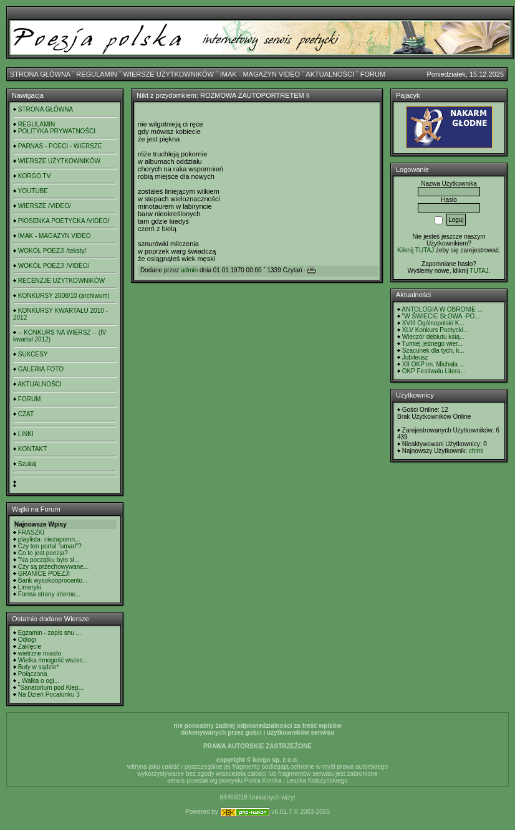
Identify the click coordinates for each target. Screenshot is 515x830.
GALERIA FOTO (41, 369)
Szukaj (27, 463)
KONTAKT (32, 449)
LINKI (26, 434)
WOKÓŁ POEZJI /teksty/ (52, 250)
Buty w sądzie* (38, 667)
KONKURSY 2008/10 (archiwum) (64, 295)
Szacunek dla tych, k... (433, 350)
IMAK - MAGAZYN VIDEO (260, 74)
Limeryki (29, 587)
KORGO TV (34, 176)
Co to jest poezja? (43, 553)
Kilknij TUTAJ (415, 250)
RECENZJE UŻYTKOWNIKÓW (61, 280)
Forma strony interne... (49, 594)
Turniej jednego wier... (432, 343)
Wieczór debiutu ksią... (433, 336)
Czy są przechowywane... (53, 566)
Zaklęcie (29, 646)
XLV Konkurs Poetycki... (435, 330)
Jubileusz (415, 357)
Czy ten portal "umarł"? (50, 546)
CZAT (26, 414)
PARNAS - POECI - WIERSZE (60, 146)
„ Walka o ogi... (38, 680)
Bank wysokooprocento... (53, 580)
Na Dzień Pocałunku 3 (49, 694)
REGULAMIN (96, 74)
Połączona (32, 673)
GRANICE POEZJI (44, 573)
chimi (476, 450)
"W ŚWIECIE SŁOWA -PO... (441, 316)
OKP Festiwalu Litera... (434, 371)
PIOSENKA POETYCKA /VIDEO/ (64, 220)
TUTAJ (478, 270)
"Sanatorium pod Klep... (51, 687)
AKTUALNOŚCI (330, 74)
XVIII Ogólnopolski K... (433, 323)
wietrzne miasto (39, 653)
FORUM (372, 74)
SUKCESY (33, 354)
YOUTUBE (33, 191)
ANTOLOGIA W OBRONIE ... (442, 309)
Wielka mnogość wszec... (53, 660)
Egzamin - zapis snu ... (49, 632)
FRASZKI (31, 532)
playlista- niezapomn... (49, 539)
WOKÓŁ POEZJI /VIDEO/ (53, 265)
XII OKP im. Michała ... (433, 364)
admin (189, 270)
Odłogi (27, 639)
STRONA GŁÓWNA (40, 74)
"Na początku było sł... (49, 559)
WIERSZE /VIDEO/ (44, 206)
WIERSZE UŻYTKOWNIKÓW (168, 74)
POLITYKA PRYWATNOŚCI (56, 131)
